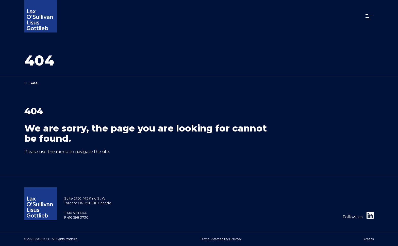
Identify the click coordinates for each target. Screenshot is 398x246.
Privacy (236, 239)
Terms (204, 239)
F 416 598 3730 (76, 217)
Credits (369, 239)
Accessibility (219, 239)
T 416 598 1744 (75, 213)
